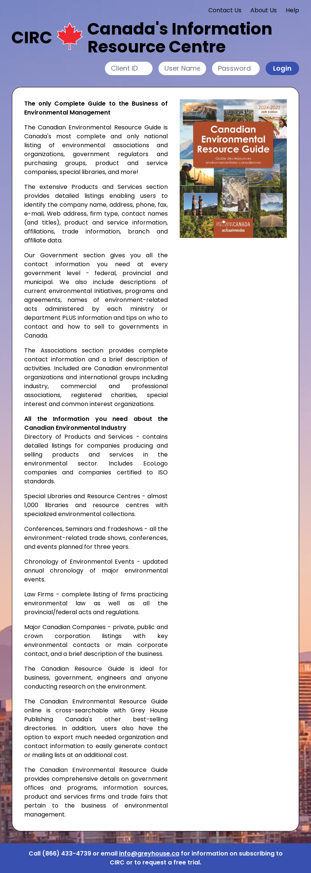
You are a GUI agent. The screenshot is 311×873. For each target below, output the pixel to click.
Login (282, 68)
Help (292, 10)
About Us (263, 10)
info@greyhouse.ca (149, 853)
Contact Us (224, 10)
